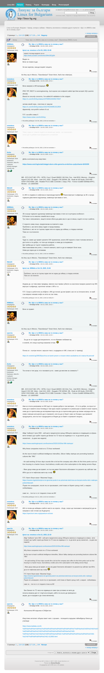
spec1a (10, 333)
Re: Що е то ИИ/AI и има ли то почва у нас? (46, 44)
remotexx (10, 79)
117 (30, 35)
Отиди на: (51, 652)
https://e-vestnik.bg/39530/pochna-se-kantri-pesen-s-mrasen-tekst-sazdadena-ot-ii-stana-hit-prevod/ (58, 356)
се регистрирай (88, 10)
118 (33, 35)
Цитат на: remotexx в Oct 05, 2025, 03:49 (37, 50)
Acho (9, 152)
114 (20, 35)
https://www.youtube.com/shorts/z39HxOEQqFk (39, 55)
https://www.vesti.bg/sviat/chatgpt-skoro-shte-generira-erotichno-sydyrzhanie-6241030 (56, 164)
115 (23, 35)
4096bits (10, 44)
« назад (88, 33)
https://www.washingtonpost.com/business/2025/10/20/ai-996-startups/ (48, 443)
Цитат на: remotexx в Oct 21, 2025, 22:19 (37, 535)
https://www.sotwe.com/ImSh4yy (34, 117)
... (18, 35)
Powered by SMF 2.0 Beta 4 (42, 661)
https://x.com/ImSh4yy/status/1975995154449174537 (42, 99)
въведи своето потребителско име (65, 10)
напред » (94, 33)
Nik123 (9, 188)
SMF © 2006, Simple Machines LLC (59, 661)
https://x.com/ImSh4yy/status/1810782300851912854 (42, 107)
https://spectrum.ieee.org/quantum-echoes (38, 513)
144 (38, 35)
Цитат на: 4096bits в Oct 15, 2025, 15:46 (37, 268)
